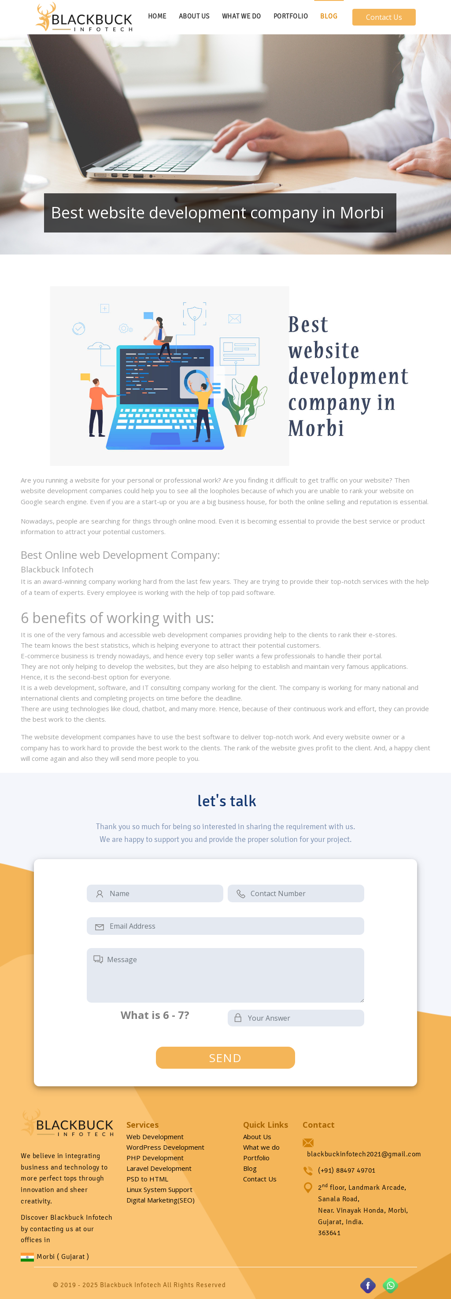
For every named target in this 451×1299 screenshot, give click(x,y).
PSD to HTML (147, 1178)
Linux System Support (159, 1189)
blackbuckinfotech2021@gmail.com (364, 1154)
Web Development (155, 1136)
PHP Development (155, 1157)
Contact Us (384, 17)
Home (157, 16)
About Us (194, 16)
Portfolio (291, 16)
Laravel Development (159, 1168)
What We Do (241, 16)
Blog (328, 16)
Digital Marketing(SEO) (160, 1200)
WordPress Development (165, 1147)
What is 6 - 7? (155, 1015)
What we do (261, 1147)
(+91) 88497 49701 (347, 1170)
